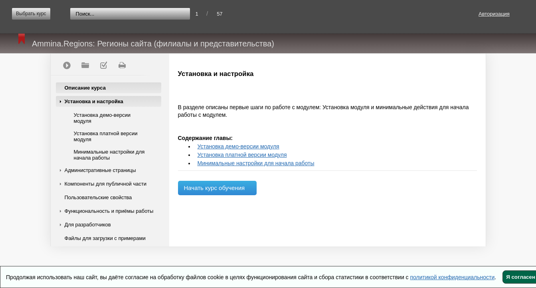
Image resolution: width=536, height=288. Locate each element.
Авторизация (494, 14)
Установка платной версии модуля (106, 136)
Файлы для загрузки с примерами (105, 238)
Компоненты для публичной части (106, 184)
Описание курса (85, 88)
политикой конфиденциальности (452, 277)
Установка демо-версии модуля (102, 118)
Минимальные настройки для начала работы (109, 155)
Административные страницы (100, 170)
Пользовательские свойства (98, 197)
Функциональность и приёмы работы (109, 211)
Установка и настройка (94, 101)
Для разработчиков (88, 225)
